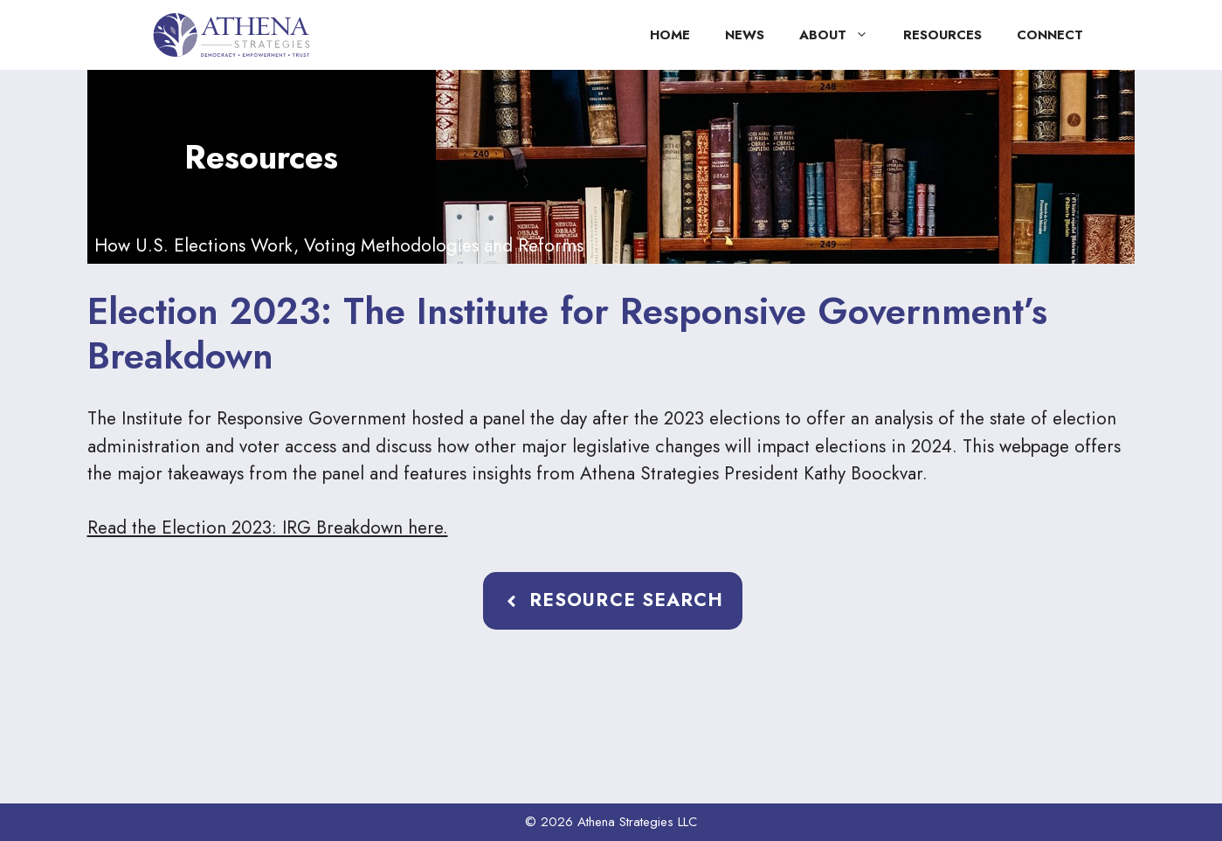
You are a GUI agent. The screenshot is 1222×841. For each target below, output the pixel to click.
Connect (1050, 35)
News (744, 35)
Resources (942, 35)
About (842, 35)
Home (670, 35)
